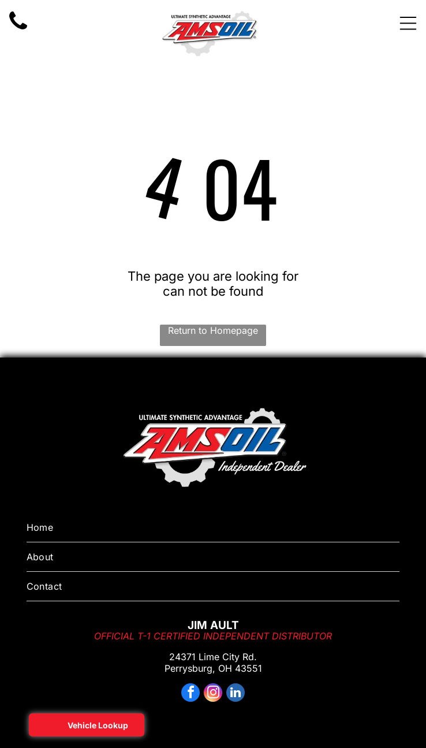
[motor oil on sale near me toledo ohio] (18, 29)
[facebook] (190, 694)
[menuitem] (213, 527)
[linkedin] (235, 694)
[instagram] (213, 694)
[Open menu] (408, 23)
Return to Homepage (213, 330)
